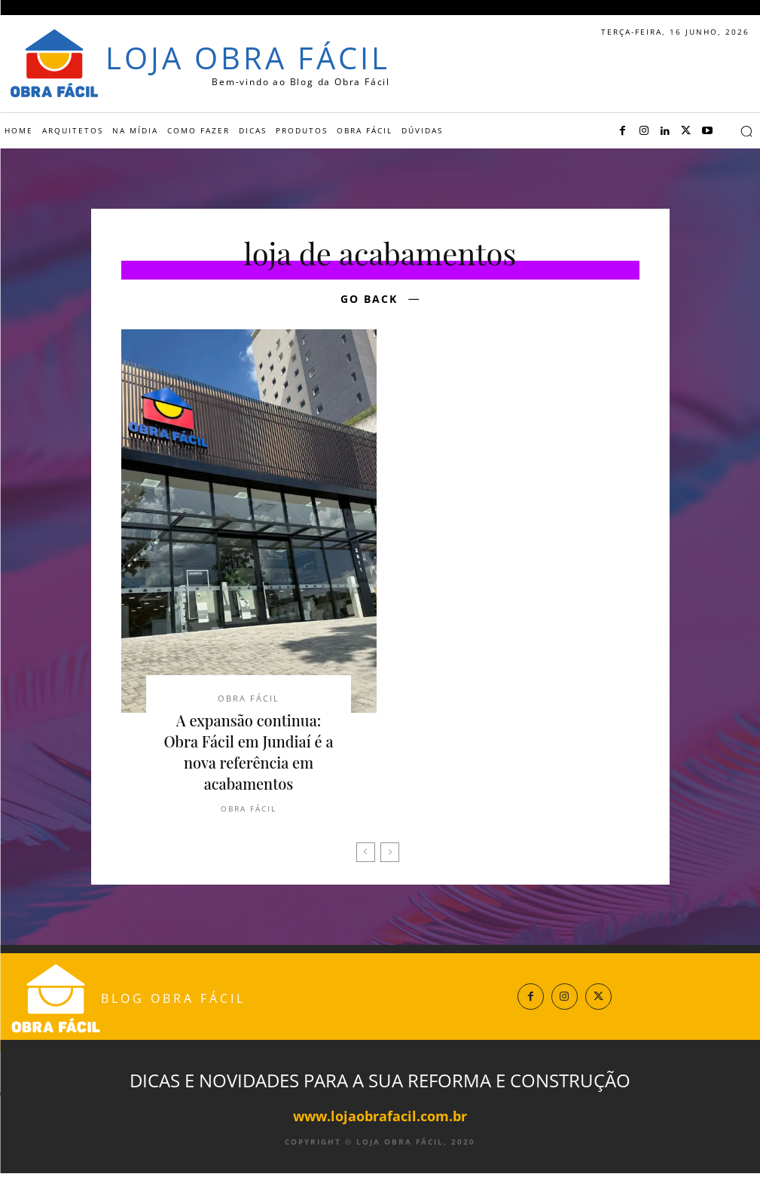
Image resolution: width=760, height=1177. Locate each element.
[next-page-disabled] (389, 857)
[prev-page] (365, 857)
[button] (746, 131)
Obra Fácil (248, 700)
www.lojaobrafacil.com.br (380, 1120)
